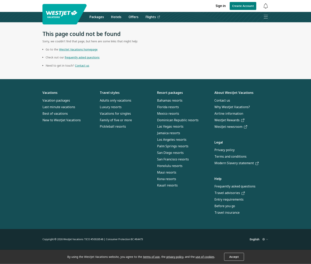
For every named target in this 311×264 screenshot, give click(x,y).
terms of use (151, 257)
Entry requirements (229, 199)
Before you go (224, 206)
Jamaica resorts (168, 133)
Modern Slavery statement (236, 163)
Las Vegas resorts (170, 126)
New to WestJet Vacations (61, 120)
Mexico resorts (168, 113)
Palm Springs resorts (172, 146)
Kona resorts (166, 179)
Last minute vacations (58, 107)
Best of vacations (55, 113)
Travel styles (110, 92)
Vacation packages (56, 100)
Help (218, 179)
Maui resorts (166, 172)
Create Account (243, 6)
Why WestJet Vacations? (232, 107)
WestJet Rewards (229, 120)
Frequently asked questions (234, 186)
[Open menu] (266, 17)
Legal (218, 142)
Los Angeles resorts (171, 139)
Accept (234, 257)
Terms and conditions (230, 156)
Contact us (222, 100)
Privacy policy (224, 150)
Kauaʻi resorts (167, 185)
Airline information (228, 113)
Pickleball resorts (113, 126)
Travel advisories (229, 193)
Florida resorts (168, 107)
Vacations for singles (115, 113)
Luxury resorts (111, 107)
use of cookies (205, 257)
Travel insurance (227, 212)
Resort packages (170, 92)
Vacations (50, 92)
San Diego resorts (170, 152)
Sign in (221, 6)
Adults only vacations (115, 100)
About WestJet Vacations (233, 92)
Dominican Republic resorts (178, 120)
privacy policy (174, 257)
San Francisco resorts (173, 159)
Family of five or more (116, 120)
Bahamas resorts (169, 100)
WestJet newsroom (230, 126)
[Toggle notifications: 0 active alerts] (265, 6)
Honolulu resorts (169, 166)
